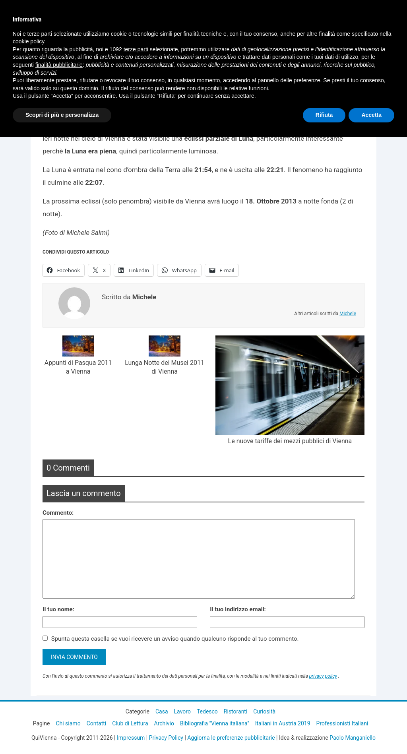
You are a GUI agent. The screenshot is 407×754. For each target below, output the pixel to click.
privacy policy (323, 676)
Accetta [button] (371, 115)
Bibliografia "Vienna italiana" (214, 723)
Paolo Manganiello (352, 738)
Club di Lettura (130, 723)
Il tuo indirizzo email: (238, 609)
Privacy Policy (166, 738)
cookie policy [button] (28, 41)
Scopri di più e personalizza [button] (62, 115)
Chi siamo (68, 723)
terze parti (136, 49)
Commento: (58, 512)
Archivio (164, 723)
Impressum (131, 738)
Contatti (97, 723)
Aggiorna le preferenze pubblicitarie (231, 738)
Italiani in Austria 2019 (282, 723)
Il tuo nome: (58, 609)
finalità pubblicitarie (59, 65)
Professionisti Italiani (342, 723)
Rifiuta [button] (324, 115)
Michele (347, 313)
